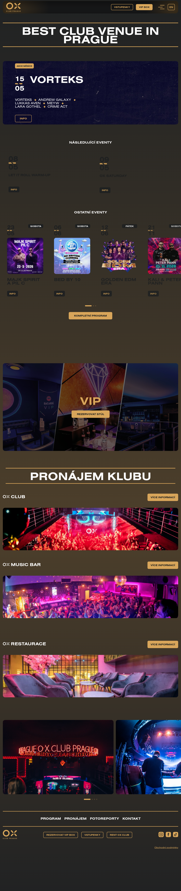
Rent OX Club (119, 834)
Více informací (163, 516)
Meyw (53, 103)
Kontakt (131, 818)
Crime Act (57, 106)
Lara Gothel (28, 106)
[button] (88, 325)
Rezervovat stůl (90, 433)
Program (51, 818)
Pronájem (75, 818)
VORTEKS (23, 99)
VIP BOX (144, 7)
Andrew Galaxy (54, 99)
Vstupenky (122, 7)
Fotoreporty (104, 818)
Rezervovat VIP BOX (60, 834)
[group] (58, 776)
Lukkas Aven (28, 103)
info (23, 118)
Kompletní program (90, 335)
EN (171, 7)
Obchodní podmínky (166, 847)
